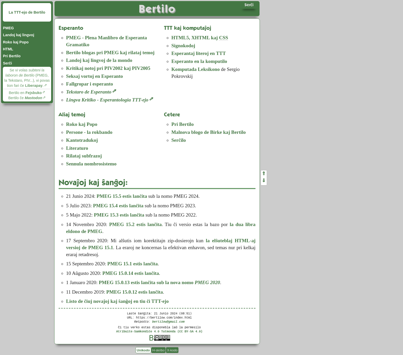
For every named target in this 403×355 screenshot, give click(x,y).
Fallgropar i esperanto (89, 84)
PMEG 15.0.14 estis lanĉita (130, 273)
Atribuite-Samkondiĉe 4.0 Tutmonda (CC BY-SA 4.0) (159, 331)
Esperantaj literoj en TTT (198, 53)
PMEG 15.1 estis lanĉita (132, 263)
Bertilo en (25, 93)
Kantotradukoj (82, 140)
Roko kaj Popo (16, 42)
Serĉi (7, 63)
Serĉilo (178, 140)
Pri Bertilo (12, 56)
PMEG (8, 28)
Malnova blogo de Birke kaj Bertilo (208, 132)
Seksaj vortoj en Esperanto (94, 76)
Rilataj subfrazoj (84, 155)
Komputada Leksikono (195, 69)
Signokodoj (183, 45)
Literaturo (77, 148)
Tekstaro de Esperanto (88, 92)
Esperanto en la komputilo (199, 61)
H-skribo (158, 350)
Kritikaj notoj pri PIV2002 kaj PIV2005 (108, 68)
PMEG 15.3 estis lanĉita (119, 215)
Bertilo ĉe (25, 98)
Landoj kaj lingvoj (18, 35)
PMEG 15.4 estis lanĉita (118, 205)
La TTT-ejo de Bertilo (27, 12)
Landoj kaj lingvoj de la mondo (99, 60)
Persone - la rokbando (89, 132)
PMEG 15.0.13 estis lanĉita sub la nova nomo (159, 282)
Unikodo (143, 350)
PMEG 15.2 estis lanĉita (135, 224)
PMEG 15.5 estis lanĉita (122, 196)
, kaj (199, 38)
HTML (8, 49)
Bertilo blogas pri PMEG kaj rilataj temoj (110, 52)
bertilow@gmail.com (168, 321)
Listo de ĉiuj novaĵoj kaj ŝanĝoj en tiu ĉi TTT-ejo (117, 301)
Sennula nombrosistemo (91, 163)
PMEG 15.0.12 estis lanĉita (134, 292)
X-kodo (172, 350)
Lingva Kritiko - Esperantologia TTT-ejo (107, 99)
